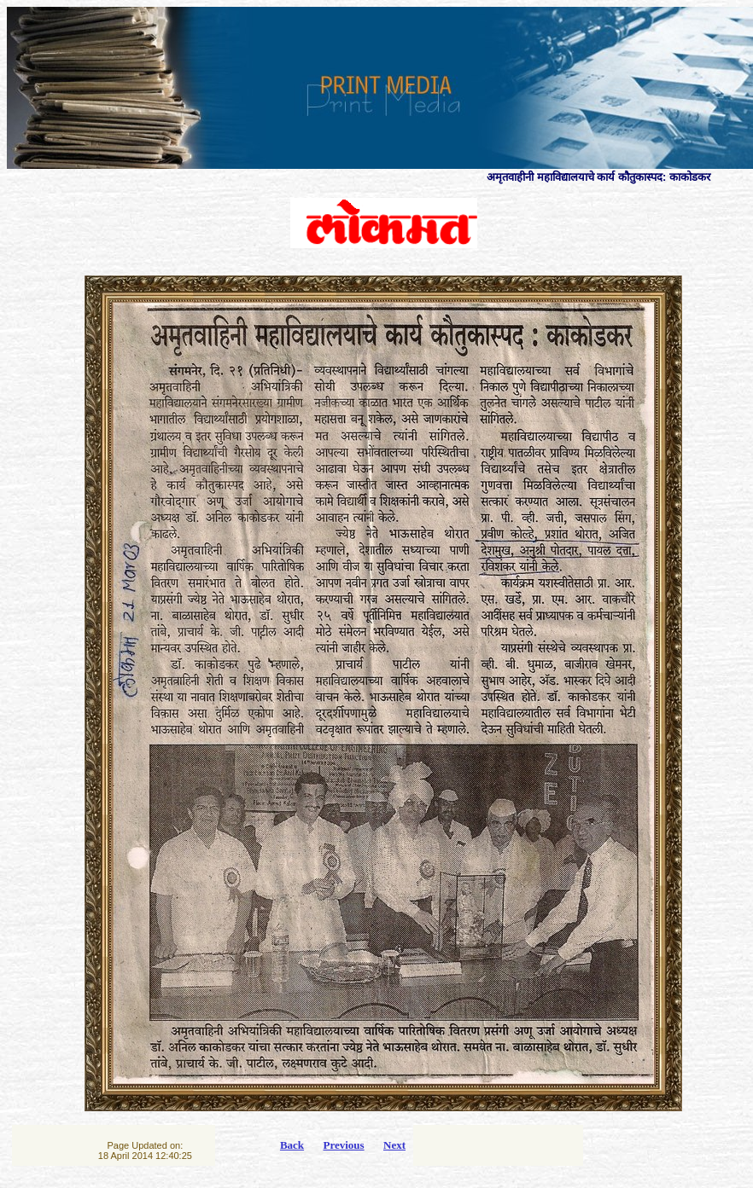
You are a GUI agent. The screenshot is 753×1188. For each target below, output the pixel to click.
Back (292, 1145)
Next (394, 1145)
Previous (343, 1145)
